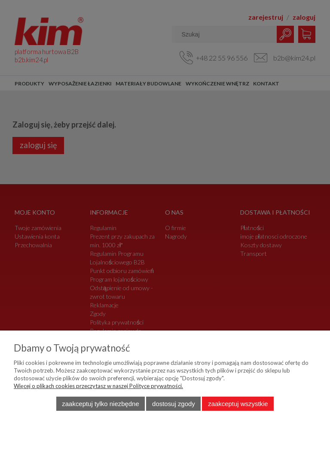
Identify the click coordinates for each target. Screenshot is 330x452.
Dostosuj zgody (173, 403)
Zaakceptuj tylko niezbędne (100, 403)
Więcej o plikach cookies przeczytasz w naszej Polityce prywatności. (98, 385)
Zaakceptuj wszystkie (238, 403)
